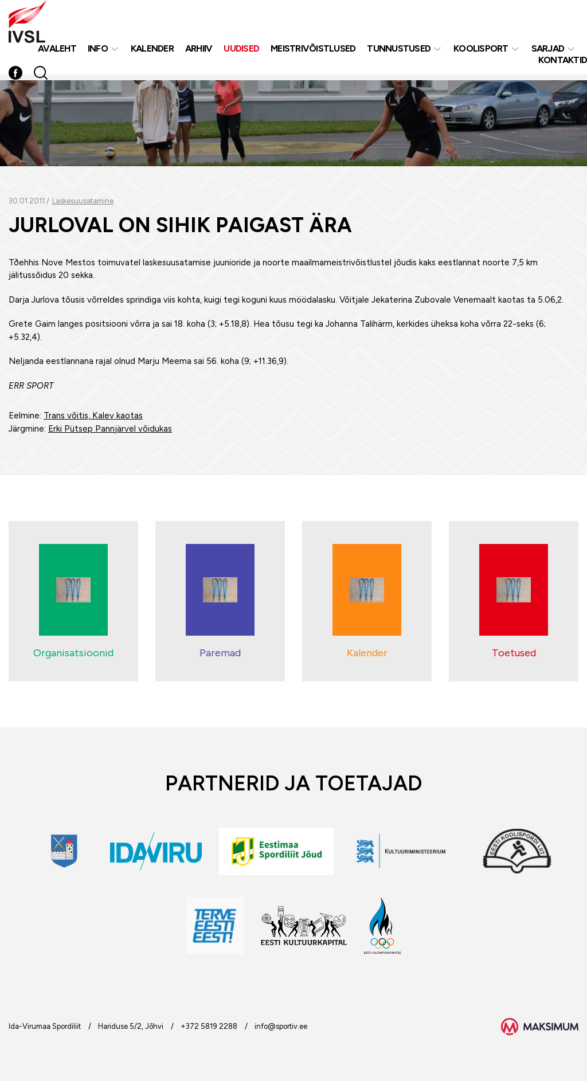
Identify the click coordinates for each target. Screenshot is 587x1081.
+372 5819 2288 (209, 1026)
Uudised (241, 50)
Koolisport (480, 50)
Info (98, 50)
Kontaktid (562, 62)
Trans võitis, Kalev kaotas (93, 415)
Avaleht (57, 50)
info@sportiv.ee (281, 1026)
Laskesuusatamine (83, 201)
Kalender (152, 50)
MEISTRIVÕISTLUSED (313, 50)
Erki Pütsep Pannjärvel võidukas (110, 429)
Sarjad (548, 50)
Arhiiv (199, 50)
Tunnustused (399, 50)
